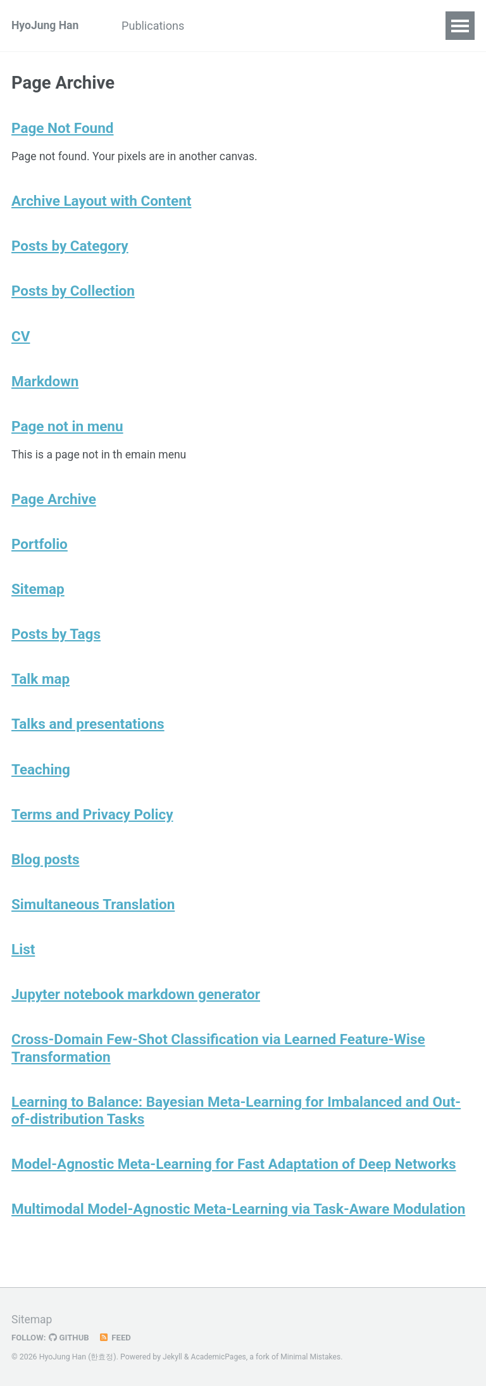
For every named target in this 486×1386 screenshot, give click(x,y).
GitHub (70, 1338)
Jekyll (173, 1357)
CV (218, 25)
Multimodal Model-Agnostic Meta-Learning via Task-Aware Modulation (238, 1223)
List (23, 961)
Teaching (40, 779)
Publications (157, 25)
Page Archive (53, 505)
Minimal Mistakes (313, 1357)
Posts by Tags (56, 642)
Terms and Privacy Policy (92, 824)
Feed (117, 1338)
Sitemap (38, 596)
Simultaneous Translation (93, 915)
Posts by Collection (73, 294)
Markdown (44, 385)
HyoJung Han (45, 25)
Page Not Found (62, 129)
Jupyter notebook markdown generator (135, 1007)
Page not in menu (67, 431)
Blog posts (45, 870)
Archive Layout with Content (101, 203)
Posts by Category (69, 249)
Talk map (40, 687)
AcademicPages (219, 1357)
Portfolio (39, 551)
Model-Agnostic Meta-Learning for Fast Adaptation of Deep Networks (233, 1177)
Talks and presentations (88, 733)
